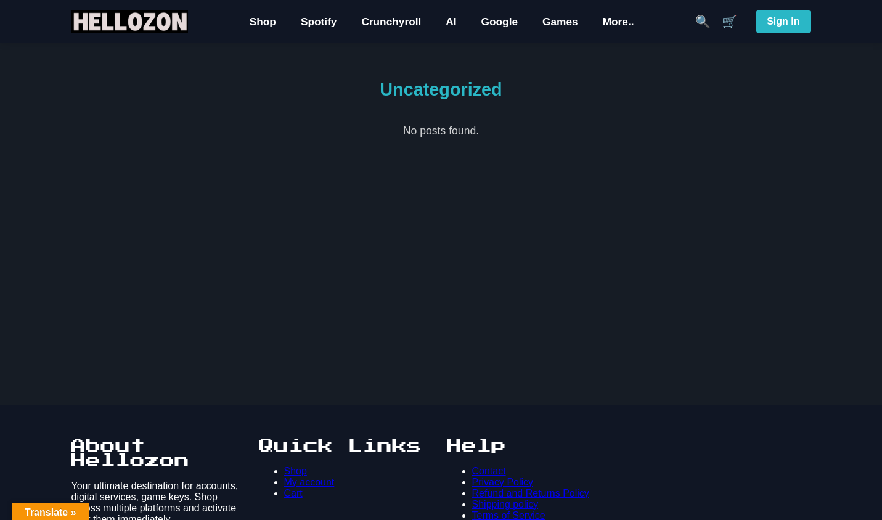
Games (560, 21)
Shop (263, 21)
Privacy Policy (503, 482)
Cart (293, 493)
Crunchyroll (391, 21)
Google (499, 21)
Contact (489, 471)
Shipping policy (505, 504)
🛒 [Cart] (729, 21)
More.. (618, 21)
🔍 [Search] (703, 21)
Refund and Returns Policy (530, 493)
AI (451, 21)
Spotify (319, 21)
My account (309, 482)
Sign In (783, 21)
